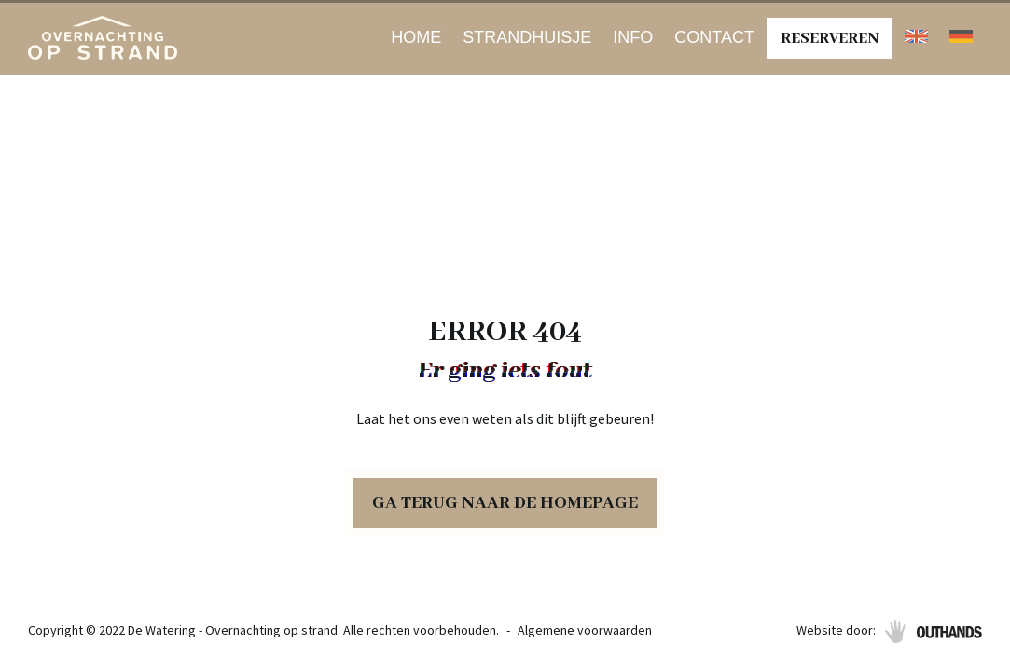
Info (633, 37)
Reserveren (830, 38)
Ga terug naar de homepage (505, 503)
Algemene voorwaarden (585, 630)
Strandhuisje (527, 37)
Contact (714, 37)
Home (416, 37)
